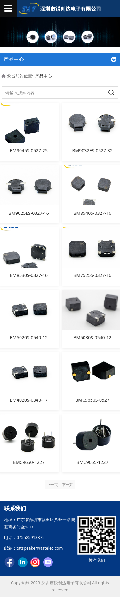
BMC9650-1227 (28, 462)
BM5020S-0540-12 (29, 338)
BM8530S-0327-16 (29, 275)
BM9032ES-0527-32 (92, 151)
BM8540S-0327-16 (92, 213)
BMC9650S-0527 (92, 400)
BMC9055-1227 (92, 462)
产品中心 (43, 76)
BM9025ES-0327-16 (28, 213)
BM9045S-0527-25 (29, 151)
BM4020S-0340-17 (29, 400)
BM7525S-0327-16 (92, 275)
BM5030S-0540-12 (92, 338)
